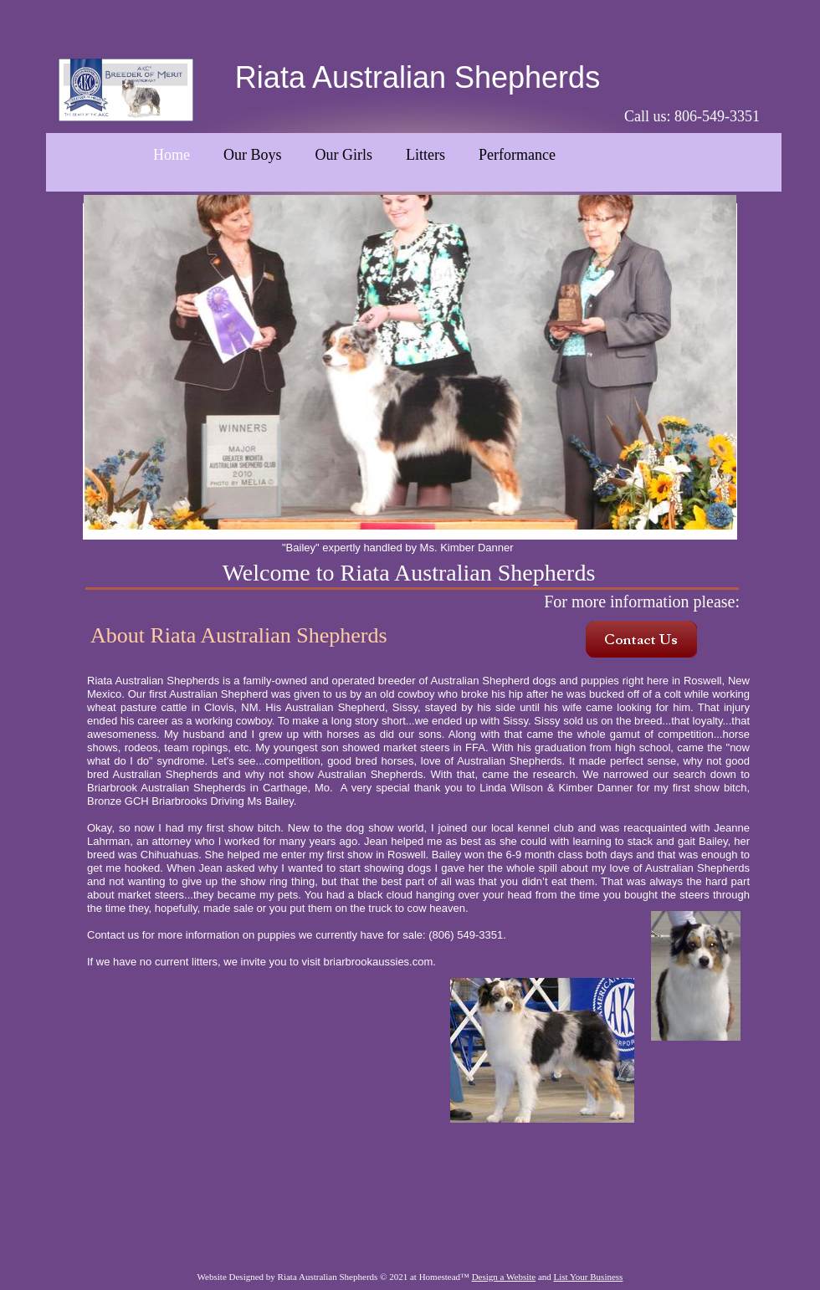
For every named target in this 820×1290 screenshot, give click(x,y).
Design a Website (504, 1277)
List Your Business (588, 1277)
